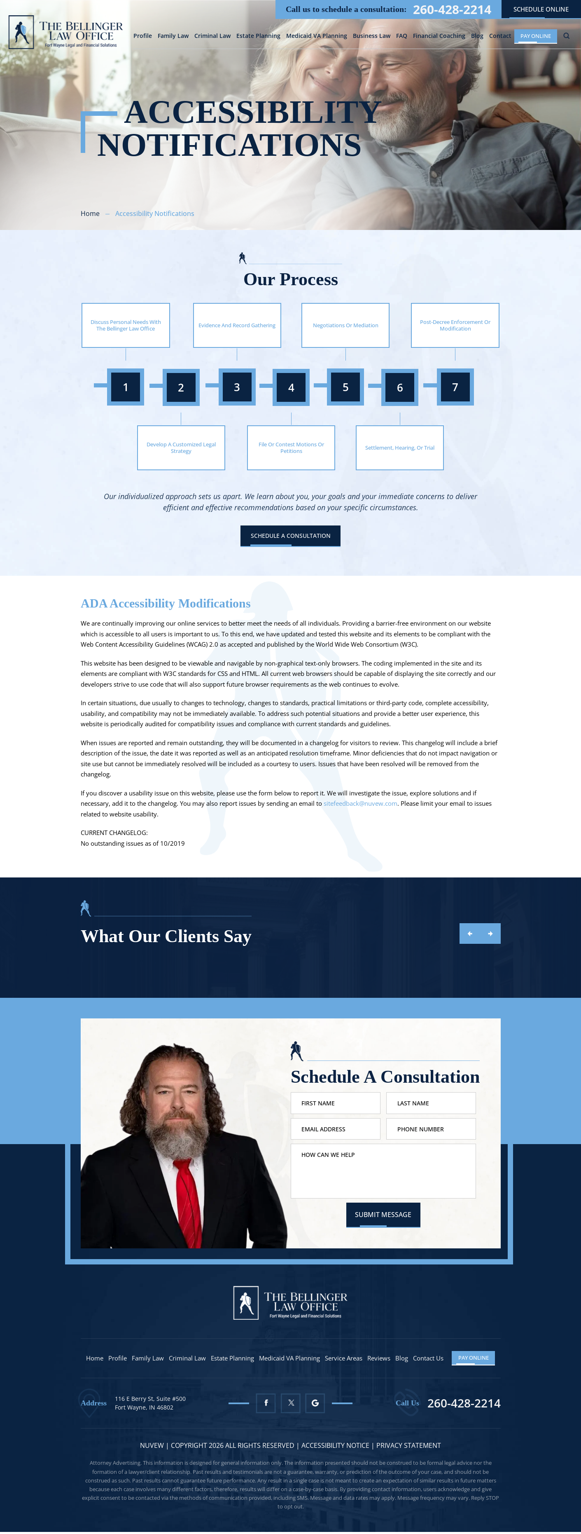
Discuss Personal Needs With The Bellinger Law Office (126, 325)
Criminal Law (212, 37)
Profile (142, 37)
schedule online (541, 9)
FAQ (401, 37)
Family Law (173, 37)
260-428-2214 (452, 9)
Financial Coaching (439, 37)
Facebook (265, 1405)
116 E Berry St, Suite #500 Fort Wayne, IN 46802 (150, 1405)
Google (316, 1405)
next (490, 934)
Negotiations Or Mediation (345, 325)
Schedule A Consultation (291, 536)
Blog (477, 37)
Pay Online (535, 36)
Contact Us (428, 1360)
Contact (500, 37)
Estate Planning (258, 37)
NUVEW (152, 1447)
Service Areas (344, 1360)
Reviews (379, 1360)
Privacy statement (408, 1447)
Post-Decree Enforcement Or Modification (455, 325)
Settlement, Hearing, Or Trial (399, 447)
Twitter (290, 1405)
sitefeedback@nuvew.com (360, 804)
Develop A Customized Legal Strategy (181, 448)
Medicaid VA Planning (316, 37)
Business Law (371, 37)
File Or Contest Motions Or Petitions (291, 448)
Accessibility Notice (336, 1447)
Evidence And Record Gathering (236, 325)
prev (470, 934)
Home (95, 1360)
